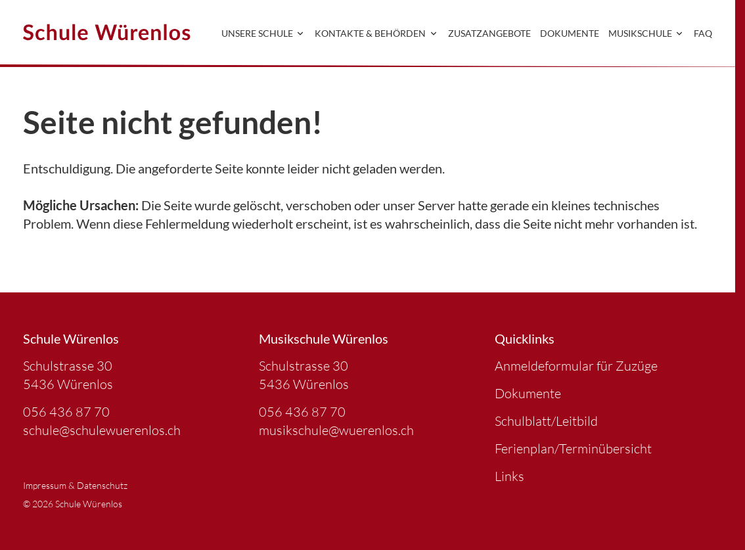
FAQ (703, 33)
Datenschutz (102, 485)
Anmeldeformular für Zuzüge (576, 365)
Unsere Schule (263, 33)
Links (509, 476)
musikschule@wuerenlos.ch (336, 430)
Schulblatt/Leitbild (546, 421)
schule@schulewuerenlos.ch (102, 430)
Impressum (44, 485)
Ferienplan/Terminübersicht (573, 448)
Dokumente (569, 33)
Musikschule (646, 33)
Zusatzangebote (489, 33)
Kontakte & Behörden (377, 33)
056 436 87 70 (66, 411)
